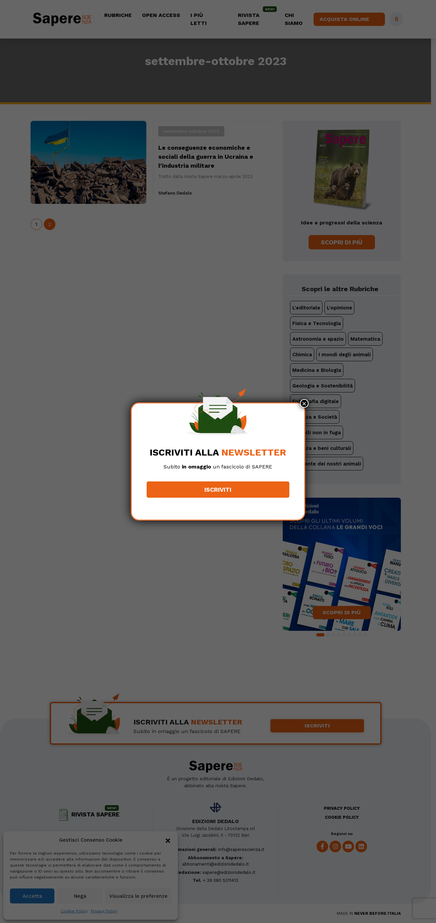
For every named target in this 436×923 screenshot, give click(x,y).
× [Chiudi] (304, 403)
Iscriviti (218, 489)
